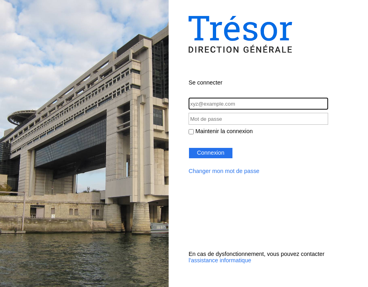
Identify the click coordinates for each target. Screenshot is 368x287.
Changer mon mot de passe (224, 171)
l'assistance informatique (220, 260)
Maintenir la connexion (224, 131)
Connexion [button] (210, 152)
